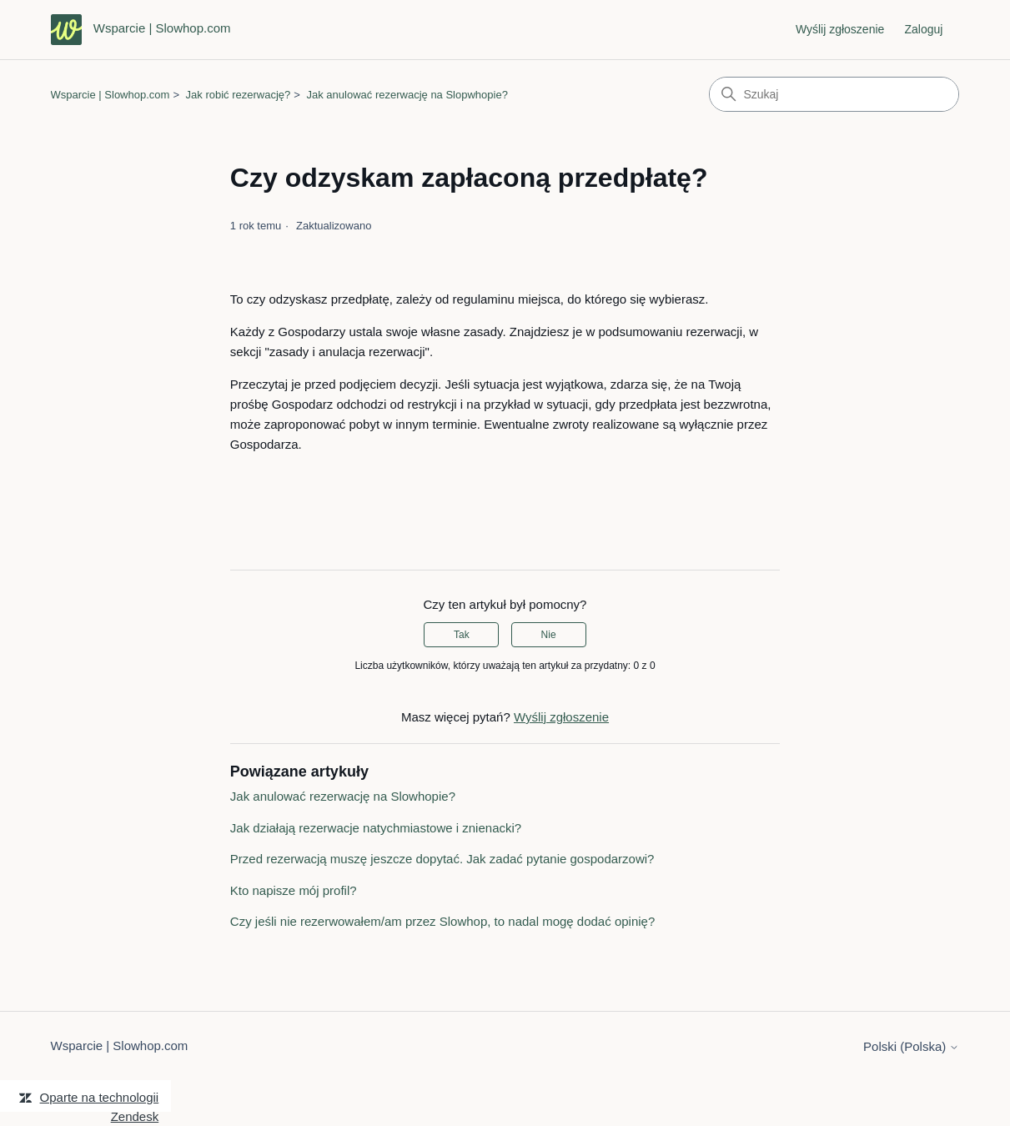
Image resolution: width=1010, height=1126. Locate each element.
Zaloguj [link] (924, 29)
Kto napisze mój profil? (293, 890)
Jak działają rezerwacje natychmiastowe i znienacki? (375, 828)
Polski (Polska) (911, 1046)
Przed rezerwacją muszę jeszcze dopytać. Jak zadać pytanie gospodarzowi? (442, 859)
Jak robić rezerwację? (238, 94)
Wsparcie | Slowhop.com (110, 94)
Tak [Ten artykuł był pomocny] (462, 635)
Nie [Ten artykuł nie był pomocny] (548, 635)
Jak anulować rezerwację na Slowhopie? (342, 796)
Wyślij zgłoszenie (840, 29)
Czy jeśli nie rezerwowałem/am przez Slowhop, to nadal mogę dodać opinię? (442, 921)
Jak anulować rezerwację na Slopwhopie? (407, 94)
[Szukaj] (834, 94)
